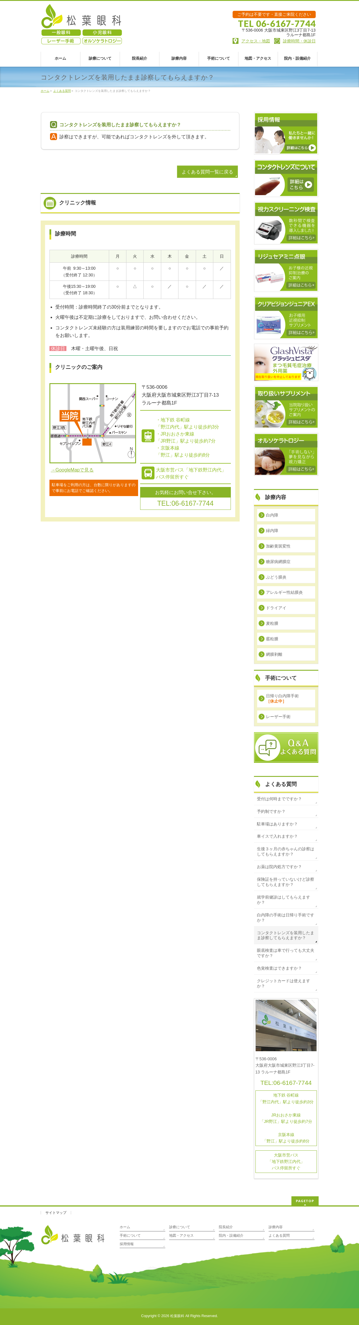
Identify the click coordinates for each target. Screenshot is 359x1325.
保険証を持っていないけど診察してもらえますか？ (285, 882)
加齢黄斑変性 (278, 546)
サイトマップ (55, 1212)
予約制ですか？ (271, 811)
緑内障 (272, 530)
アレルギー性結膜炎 (284, 592)
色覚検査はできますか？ (279, 968)
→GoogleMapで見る (72, 469)
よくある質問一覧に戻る (207, 171)
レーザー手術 (278, 716)
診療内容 (276, 1227)
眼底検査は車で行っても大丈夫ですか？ (285, 953)
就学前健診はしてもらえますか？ (283, 900)
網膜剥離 (274, 654)
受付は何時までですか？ (279, 798)
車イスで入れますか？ (277, 836)
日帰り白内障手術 (282, 698)
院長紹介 (226, 1227)
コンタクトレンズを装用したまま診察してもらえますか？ (285, 935)
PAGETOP (305, 1201)
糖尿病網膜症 (278, 561)
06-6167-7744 (292, 1082)
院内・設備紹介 (231, 1235)
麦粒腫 (272, 623)
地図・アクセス (181, 1235)
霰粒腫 (272, 638)
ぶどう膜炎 (276, 577)
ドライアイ (276, 607)
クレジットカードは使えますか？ (283, 983)
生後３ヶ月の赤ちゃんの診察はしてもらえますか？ (285, 851)
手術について (130, 1235)
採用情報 (127, 1244)
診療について (179, 1227)
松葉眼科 (177, 1316)
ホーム (125, 1227)
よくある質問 (281, 784)
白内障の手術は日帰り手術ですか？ (285, 918)
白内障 (272, 515)
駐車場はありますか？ (277, 824)
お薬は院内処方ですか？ (279, 866)
